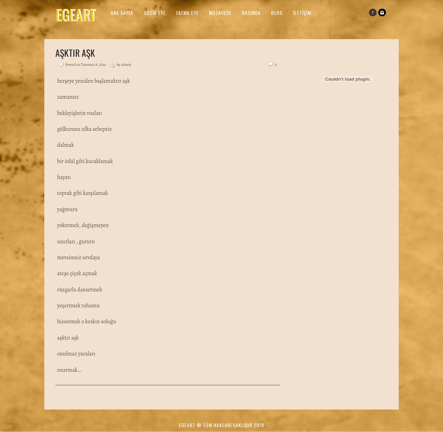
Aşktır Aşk (75, 53)
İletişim (302, 12)
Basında (251, 12)
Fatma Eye (187, 12)
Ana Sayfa (122, 12)
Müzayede (220, 12)
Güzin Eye (155, 12)
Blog (277, 12)
